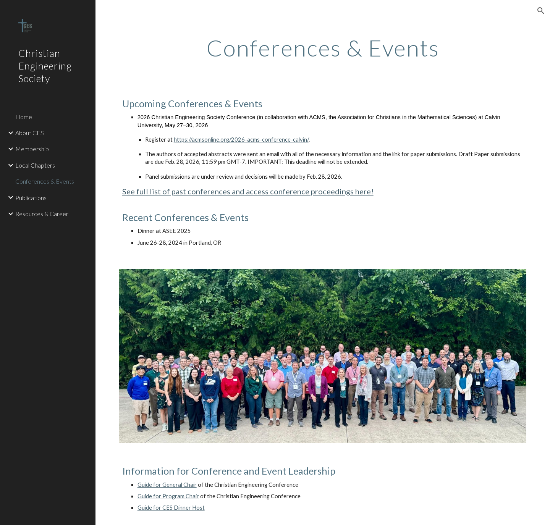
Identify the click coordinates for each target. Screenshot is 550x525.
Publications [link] (31, 197)
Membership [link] (32, 148)
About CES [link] (29, 132)
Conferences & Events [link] (44, 181)
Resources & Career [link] (41, 213)
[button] (541, 11)
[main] (323, 47)
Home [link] (23, 116)
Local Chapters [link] (35, 165)
